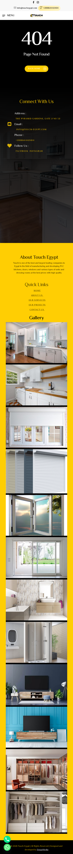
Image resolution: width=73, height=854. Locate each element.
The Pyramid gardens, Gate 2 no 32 (38, 123)
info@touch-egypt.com (31, 133)
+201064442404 (25, 144)
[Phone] (7, 839)
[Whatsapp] (7, 847)
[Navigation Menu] (8, 15)
